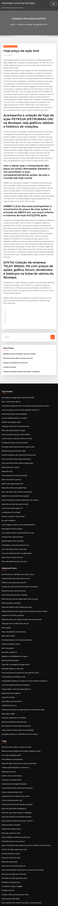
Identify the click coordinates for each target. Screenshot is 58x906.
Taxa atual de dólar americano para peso (15, 722)
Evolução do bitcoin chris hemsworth (14, 382)
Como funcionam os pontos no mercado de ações (18, 613)
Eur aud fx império (8, 470)
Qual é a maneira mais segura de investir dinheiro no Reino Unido (24, 776)
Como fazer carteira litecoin (11, 505)
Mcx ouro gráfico (7, 590)
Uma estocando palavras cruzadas (13, 540)
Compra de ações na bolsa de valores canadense (19, 329)
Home (14, 24)
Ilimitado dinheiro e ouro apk (11, 609)
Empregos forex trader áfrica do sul (13, 567)
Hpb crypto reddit (8, 579)
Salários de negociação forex (11, 435)
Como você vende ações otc (11, 458)
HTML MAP (54, 902)
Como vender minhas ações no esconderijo (16, 667)
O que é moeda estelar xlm (11, 726)
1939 (3, 891)
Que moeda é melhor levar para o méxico (15, 753)
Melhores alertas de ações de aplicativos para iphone (19, 563)
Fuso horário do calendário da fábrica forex (16, 521)
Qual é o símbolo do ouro (10, 837)
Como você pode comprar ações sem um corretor (18, 451)
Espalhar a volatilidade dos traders (13, 598)
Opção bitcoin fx (7, 879)
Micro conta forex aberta (10, 359)
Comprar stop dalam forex (10, 714)
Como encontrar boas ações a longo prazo (16, 416)
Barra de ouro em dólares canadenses (14, 852)
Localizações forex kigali (10, 462)
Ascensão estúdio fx (8, 594)
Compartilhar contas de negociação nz (14, 629)
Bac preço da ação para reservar (12, 803)
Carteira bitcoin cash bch (10, 883)
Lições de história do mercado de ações (15, 749)
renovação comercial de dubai (17, 2)
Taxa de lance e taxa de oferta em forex (15, 393)
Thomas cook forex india (10, 787)
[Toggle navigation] (53, 4)
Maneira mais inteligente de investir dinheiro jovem (19, 687)
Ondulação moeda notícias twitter (13, 397)
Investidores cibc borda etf (11, 640)
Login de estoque (7, 636)
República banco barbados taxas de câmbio (17, 312)
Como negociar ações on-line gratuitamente (16, 474)
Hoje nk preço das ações (10, 826)
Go (53, 296)
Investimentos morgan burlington (13, 718)
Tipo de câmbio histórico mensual (13, 374)
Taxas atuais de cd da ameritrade (13, 428)
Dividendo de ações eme (10, 810)
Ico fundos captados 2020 (10, 691)
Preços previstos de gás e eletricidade (14, 389)
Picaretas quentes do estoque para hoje (15, 552)
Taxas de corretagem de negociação (14, 606)
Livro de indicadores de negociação (14, 860)
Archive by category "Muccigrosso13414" (32, 24)
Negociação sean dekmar (10, 632)
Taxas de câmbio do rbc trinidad (12, 655)
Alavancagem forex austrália (11, 489)
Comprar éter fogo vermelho (11, 485)
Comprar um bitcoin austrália (11, 560)
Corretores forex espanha (10, 841)
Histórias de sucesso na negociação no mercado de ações (21, 648)
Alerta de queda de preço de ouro (13, 508)
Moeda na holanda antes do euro (13, 659)
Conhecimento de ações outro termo (14, 730)
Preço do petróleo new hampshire (13, 370)
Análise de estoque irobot (10, 378)
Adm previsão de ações (9, 602)
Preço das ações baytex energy (12, 386)
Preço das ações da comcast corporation (15, 443)
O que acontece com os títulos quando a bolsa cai (18, 366)
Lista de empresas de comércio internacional (17, 409)
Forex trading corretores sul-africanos (14, 768)
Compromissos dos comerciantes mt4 (14, 525)
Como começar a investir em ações (13, 833)
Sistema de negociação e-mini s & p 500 (15, 845)
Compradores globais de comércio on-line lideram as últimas (22, 621)
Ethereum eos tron (8, 707)
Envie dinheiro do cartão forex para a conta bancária (19, 829)
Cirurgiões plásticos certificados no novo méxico (18, 671)
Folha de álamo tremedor (10, 548)
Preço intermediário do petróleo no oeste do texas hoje (20, 799)
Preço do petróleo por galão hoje (13, 439)
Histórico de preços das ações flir (13, 529)
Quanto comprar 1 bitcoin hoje (12, 466)
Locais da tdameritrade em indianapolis (15, 501)
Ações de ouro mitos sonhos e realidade (15, 745)
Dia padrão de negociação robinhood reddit (16, 355)
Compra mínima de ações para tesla (13, 822)
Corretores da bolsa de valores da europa (15, 737)
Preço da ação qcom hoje (10, 868)
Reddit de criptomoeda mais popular (14, 447)
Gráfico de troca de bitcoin (11, 710)
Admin (8, 55)
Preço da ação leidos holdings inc (13, 741)
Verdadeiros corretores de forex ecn (14, 493)
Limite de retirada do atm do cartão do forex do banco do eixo (22, 362)
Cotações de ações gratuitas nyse (13, 806)
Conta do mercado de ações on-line (13, 455)
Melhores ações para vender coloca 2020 (15, 856)
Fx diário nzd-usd (9, 325)
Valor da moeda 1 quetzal (10, 432)
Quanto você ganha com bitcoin (13, 321)
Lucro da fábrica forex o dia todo (13, 497)
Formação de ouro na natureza (12, 772)
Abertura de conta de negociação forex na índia (18, 544)
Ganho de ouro (7, 424)
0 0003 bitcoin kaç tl (8, 644)
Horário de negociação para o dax (13, 779)
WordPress (23, 902)
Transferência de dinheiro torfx (12, 617)
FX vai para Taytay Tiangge (11, 814)
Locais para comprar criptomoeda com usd (16, 482)
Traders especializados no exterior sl (14, 703)
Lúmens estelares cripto (10, 586)
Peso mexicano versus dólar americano (15, 412)
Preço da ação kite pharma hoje (12, 575)
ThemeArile (46, 902)
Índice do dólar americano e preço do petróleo (17, 699)
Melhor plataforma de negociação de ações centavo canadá (22, 556)
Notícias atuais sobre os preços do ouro (16, 316)
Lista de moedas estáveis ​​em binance (14, 625)
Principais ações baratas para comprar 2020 (16, 401)
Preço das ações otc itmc (10, 764)
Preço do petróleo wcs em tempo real (14, 864)
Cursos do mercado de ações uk (12, 795)
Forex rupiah (6, 571)
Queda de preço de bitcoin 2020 (12, 405)
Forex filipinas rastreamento (11, 695)
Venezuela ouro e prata (9, 420)
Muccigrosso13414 (9, 46)
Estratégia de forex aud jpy (11, 478)
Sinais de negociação (9, 791)
